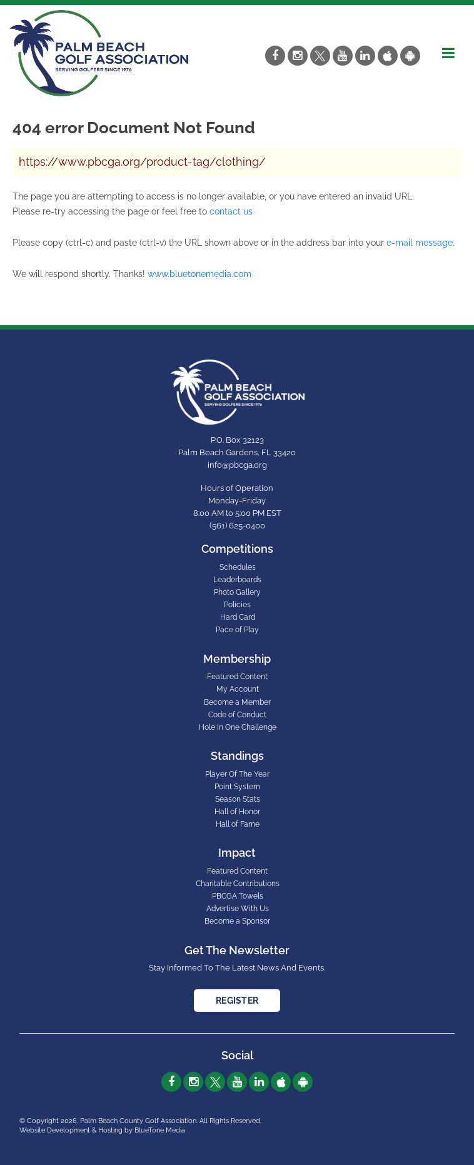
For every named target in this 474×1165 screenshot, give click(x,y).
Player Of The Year (237, 774)
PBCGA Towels (237, 896)
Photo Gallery (237, 592)
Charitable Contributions (238, 883)
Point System (237, 786)
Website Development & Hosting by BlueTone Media (102, 1130)
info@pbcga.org (237, 465)
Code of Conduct (237, 714)
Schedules (237, 567)
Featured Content (237, 676)
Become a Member (237, 702)
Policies (237, 604)
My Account (237, 689)
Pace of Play (237, 629)
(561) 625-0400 (237, 525)
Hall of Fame (238, 824)
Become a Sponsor (237, 921)
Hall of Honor (237, 811)
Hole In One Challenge (237, 727)
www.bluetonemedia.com (199, 274)
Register (237, 1001)
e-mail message (419, 243)
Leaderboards (237, 579)
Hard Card (237, 617)
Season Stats (237, 799)
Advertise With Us (237, 908)
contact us (231, 211)
